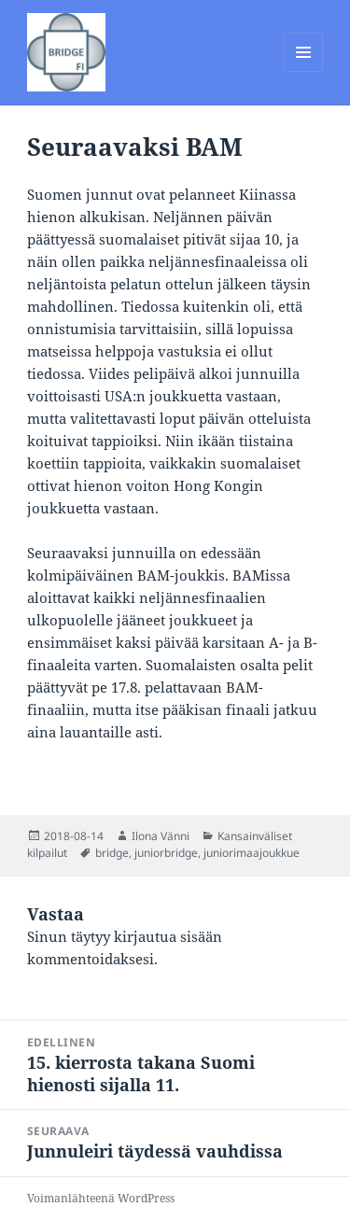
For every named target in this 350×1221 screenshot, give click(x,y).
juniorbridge (166, 853)
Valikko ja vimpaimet (304, 71)
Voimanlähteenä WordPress (101, 1198)
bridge (112, 853)
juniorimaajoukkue (251, 853)
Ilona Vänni (160, 836)
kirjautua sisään (168, 936)
